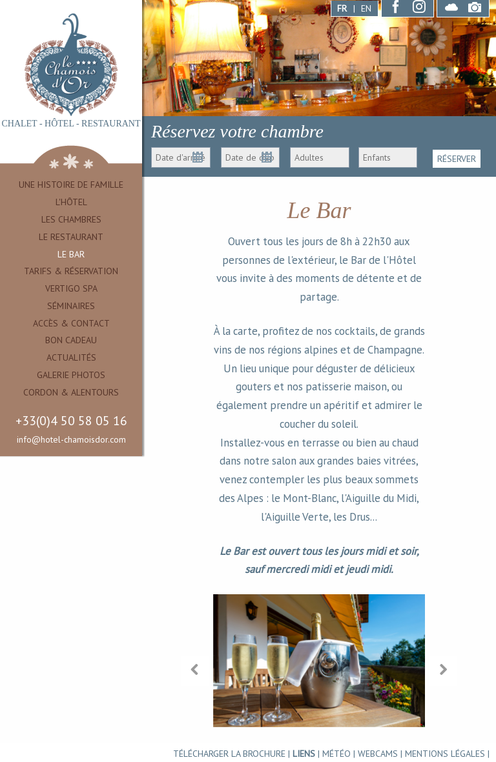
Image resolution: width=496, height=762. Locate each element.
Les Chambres (71, 219)
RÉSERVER (456, 157)
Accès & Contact (71, 323)
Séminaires (71, 306)
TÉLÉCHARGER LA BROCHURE (229, 753)
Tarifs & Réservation (71, 271)
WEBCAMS (378, 753)
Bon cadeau (71, 340)
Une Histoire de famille (71, 184)
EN (366, 8)
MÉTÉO (336, 753)
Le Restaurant (71, 237)
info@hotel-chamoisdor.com (71, 439)
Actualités (71, 357)
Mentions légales (445, 753)
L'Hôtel (71, 202)
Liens (304, 753)
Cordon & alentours (71, 392)
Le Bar (71, 254)
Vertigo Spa (71, 288)
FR (342, 8)
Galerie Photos (71, 375)
